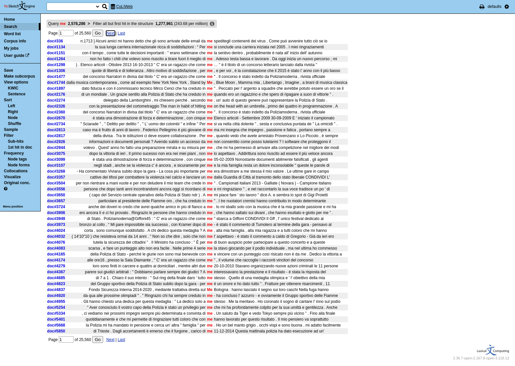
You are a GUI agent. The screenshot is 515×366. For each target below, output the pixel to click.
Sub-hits (16, 141)
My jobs (11, 48)
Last (121, 33)
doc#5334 (56, 313)
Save (8, 70)
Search (10, 26)
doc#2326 (56, 106)
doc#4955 (56, 301)
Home (9, 19)
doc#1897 (56, 88)
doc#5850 (56, 331)
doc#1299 (56, 64)
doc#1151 (56, 53)
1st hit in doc (20, 147)
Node (13, 117)
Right (13, 112)
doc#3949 (56, 218)
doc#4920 (56, 295)
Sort (8, 100)
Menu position (13, 206)
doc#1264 (56, 59)
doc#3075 (56, 153)
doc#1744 (56, 82)
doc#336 (55, 41)
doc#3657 (56, 201)
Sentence (16, 94)
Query (66, 23)
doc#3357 (56, 177)
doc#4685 (56, 278)
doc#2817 (56, 136)
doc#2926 (56, 141)
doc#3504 (56, 183)
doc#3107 (56, 165)
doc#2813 (56, 130)
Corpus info (15, 41)
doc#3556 (56, 189)
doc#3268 (56, 171)
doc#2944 (56, 147)
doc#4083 (56, 248)
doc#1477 (56, 76)
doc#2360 (56, 112)
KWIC (13, 88)
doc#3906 (56, 212)
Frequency (14, 153)
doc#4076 (56, 242)
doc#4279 (56, 266)
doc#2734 (56, 124)
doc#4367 (56, 272)
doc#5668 (56, 325)
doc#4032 (56, 236)
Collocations (16, 171)
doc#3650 (56, 195)
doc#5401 (56, 319)
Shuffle (14, 123)
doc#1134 (56, 47)
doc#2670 (56, 118)
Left (11, 106)
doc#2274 (56, 100)
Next (110, 33)
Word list (12, 34)
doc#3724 (56, 207)
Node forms (19, 165)
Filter (8, 135)
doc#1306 (56, 70)
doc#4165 (56, 254)
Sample (11, 129)
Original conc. (17, 183)
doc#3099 (56, 159)
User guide (14, 55)
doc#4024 (56, 230)
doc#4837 (56, 289)
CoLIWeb (124, 6)
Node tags (17, 159)
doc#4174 (56, 260)
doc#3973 (56, 224)
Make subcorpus (19, 76)
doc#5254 (56, 307)
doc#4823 (56, 283)
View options (16, 82)
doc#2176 (56, 94)
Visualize (12, 177)
